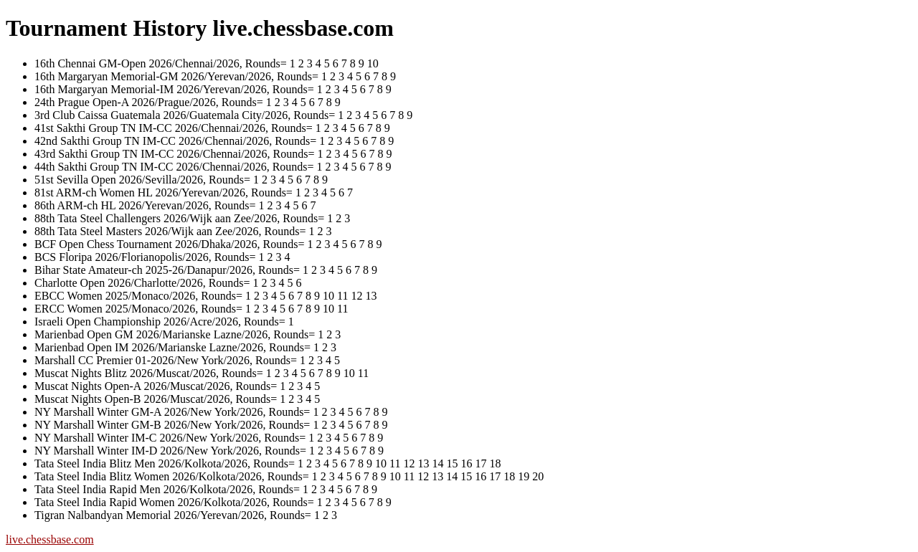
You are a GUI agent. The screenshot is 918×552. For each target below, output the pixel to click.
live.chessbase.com (50, 539)
